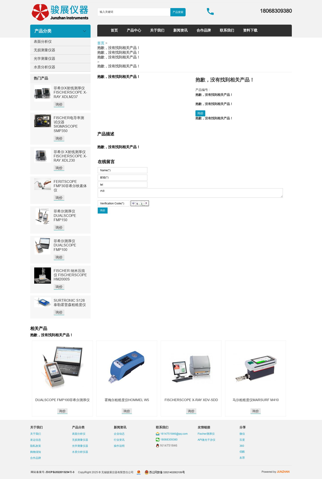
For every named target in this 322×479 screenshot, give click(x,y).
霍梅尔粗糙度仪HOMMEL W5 (127, 400)
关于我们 (157, 30)
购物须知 (35, 451)
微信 (242, 433)
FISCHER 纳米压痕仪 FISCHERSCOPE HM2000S (70, 275)
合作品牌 (204, 30)
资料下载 (250, 30)
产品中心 (134, 30)
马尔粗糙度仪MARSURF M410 (256, 400)
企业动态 (119, 433)
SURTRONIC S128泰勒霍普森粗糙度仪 (70, 302)
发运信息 (35, 439)
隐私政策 (35, 445)
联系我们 (227, 30)
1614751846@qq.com (174, 433)
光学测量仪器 (44, 58)
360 (241, 445)
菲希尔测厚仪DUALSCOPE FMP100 (65, 245)
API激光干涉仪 (206, 439)
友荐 (242, 457)
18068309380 (169, 439)
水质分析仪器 (44, 67)
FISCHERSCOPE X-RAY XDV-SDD (191, 400)
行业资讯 (119, 439)
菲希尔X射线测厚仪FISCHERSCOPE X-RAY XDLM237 (70, 92)
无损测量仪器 (44, 50)
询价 (59, 104)
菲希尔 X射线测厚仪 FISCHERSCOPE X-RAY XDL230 (70, 156)
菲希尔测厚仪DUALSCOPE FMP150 (65, 215)
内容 (190, 193)
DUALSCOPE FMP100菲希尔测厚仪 (62, 400)
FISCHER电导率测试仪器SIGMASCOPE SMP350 (69, 124)
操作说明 (119, 445)
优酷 (242, 451)
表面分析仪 (43, 41)
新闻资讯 (180, 30)
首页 (114, 30)
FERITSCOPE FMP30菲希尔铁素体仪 (70, 186)
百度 (242, 439)
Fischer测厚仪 (206, 433)
